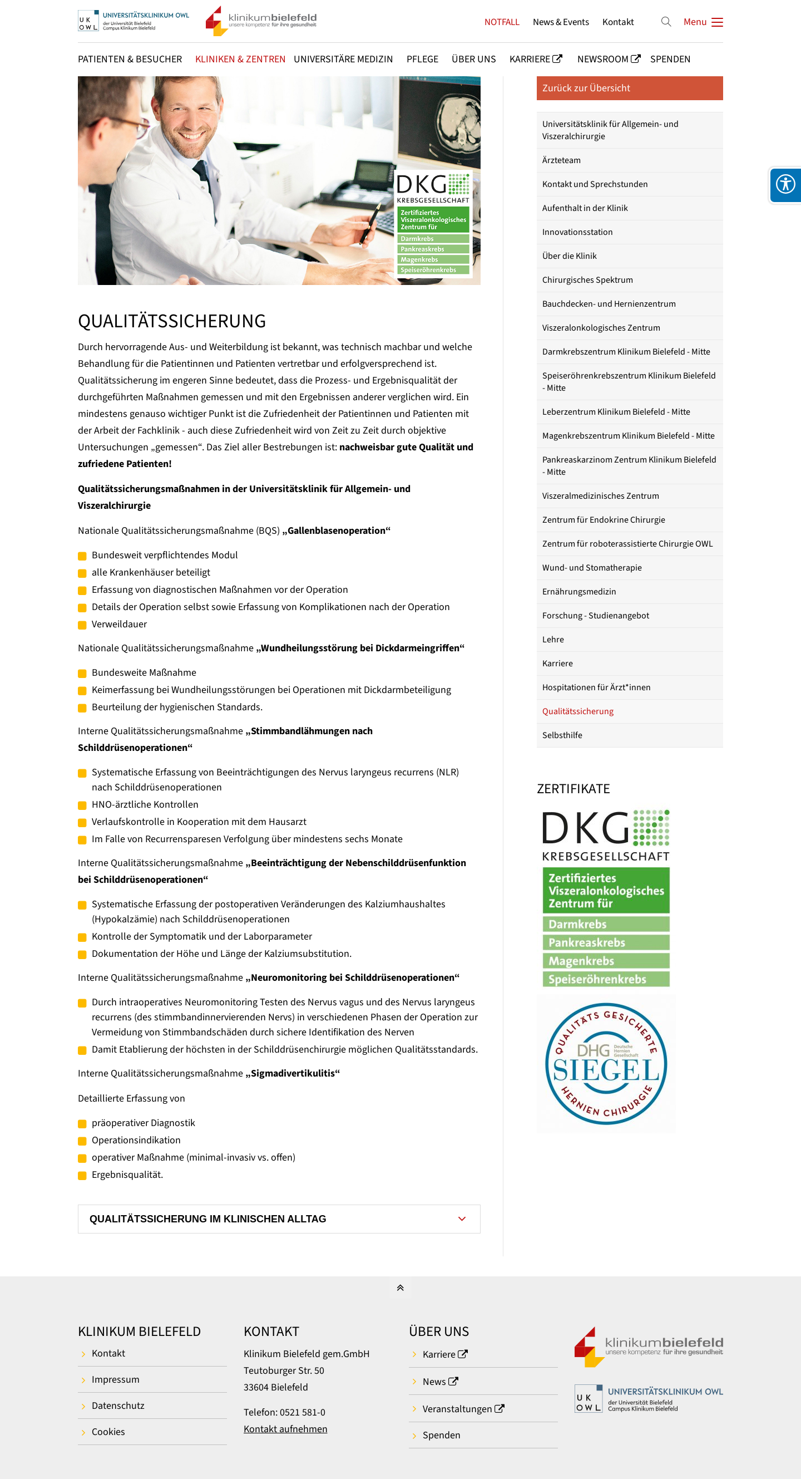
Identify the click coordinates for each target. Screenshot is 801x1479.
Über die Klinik (569, 256)
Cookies (108, 1432)
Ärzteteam (561, 160)
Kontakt (618, 22)
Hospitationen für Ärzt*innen (596, 687)
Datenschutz (118, 1406)
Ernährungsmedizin (579, 592)
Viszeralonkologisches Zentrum (601, 328)
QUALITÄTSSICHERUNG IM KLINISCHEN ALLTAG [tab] (208, 1219)
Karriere (557, 663)
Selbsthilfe (562, 735)
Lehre (553, 639)
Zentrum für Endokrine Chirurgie (603, 520)
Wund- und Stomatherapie (592, 568)
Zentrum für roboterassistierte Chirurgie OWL (627, 544)
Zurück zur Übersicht (586, 88)
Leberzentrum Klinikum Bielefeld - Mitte (616, 412)
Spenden (442, 1435)
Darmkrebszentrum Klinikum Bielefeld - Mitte (626, 352)
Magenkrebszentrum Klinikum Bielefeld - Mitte (628, 436)
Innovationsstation (577, 232)
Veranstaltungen (457, 1409)
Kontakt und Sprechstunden (595, 184)
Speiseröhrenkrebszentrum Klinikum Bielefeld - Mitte (629, 382)
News (434, 1382)
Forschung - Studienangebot (595, 616)
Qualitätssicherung (578, 711)
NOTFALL (502, 22)
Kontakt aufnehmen (286, 1429)
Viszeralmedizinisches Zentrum (600, 496)
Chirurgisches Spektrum (587, 280)
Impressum (116, 1380)
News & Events (561, 22)
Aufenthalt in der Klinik (585, 208)
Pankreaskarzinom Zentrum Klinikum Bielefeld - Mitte (629, 466)
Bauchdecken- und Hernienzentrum (609, 304)
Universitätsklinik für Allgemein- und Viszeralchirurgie (610, 130)
